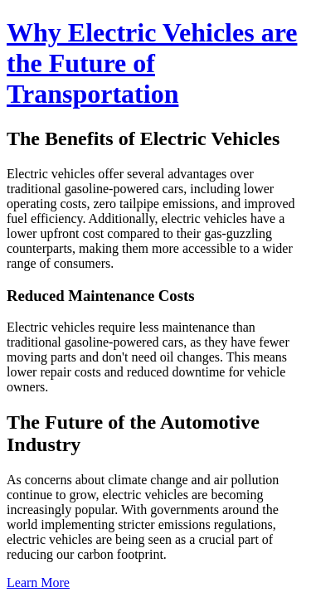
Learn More (38, 582)
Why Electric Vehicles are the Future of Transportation (152, 63)
